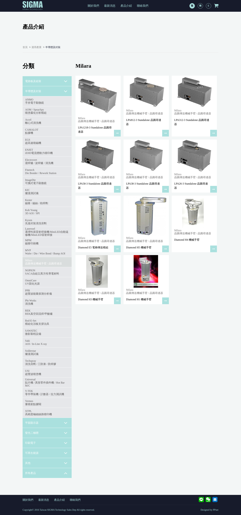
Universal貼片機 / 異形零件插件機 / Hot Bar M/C (45, 382)
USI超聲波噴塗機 (33, 372)
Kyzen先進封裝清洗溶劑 (36, 222)
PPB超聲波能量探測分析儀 (38, 292)
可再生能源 (46, 453)
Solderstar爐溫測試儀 (31, 352)
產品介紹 (126, 5)
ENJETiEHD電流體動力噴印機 (39, 151)
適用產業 (36, 47)
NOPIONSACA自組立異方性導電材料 (42, 272)
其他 (46, 463)
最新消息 (109, 5)
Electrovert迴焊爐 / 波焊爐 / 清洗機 (39, 161)
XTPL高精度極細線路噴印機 (38, 413)
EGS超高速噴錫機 (33, 141)
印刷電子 (46, 443)
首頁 (25, 47)
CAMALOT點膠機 (31, 131)
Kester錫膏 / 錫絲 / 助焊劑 (36, 201)
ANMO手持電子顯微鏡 (34, 101)
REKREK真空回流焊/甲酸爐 (39, 312)
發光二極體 (46, 433)
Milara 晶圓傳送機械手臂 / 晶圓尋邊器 (43, 262)
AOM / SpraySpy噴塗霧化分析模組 (36, 111)
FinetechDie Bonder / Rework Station (40, 171)
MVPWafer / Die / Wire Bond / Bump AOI (45, 252)
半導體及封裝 (52, 47)
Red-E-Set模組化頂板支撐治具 (37, 322)
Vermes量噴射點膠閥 (33, 402)
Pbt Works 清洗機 (30, 302)
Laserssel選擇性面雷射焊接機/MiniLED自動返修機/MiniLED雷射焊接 (46, 231)
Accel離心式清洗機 (33, 121)
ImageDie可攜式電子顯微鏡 (36, 181)
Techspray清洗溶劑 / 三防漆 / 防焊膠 (40, 362)
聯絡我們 (142, 5)
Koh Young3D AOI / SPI (32, 212)
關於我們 (93, 5)
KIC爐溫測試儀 (31, 191)
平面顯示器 (46, 423)
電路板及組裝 (46, 81)
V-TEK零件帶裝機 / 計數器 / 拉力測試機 (44, 392)
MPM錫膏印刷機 (31, 242)
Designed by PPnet (209, 510)
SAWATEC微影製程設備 (33, 332)
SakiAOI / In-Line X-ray (36, 342)
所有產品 (46, 473)
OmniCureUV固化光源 (32, 282)
